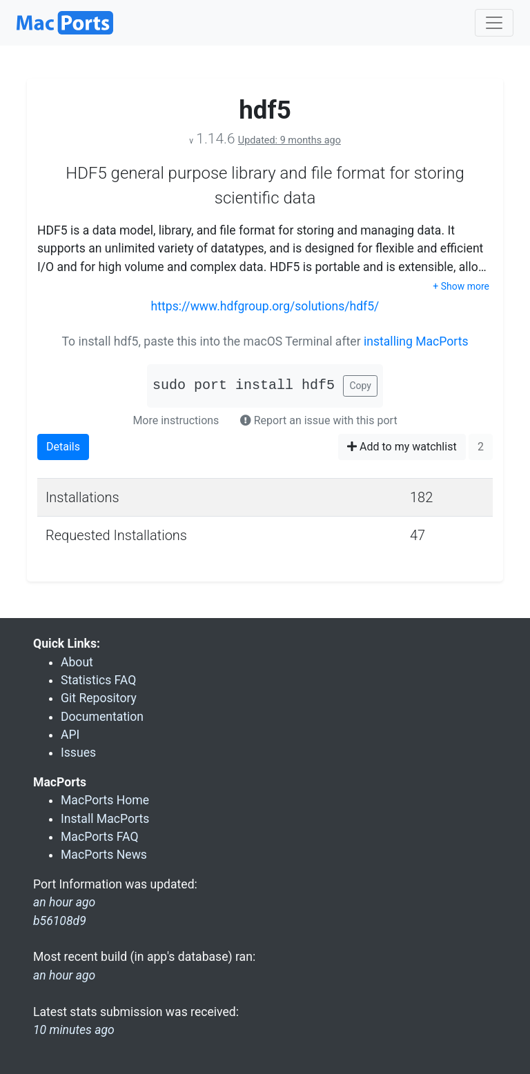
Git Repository (99, 698)
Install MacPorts (105, 819)
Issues (78, 752)
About (77, 662)
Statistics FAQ (98, 680)
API (70, 735)
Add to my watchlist (402, 446)
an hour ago (64, 975)
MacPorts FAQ (100, 837)
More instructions (175, 420)
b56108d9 (59, 921)
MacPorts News (104, 855)
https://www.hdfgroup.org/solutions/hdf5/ (265, 306)
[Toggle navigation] (494, 23)
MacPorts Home (105, 800)
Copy (360, 385)
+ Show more (461, 286)
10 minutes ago (74, 1030)
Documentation (102, 717)
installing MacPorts (416, 341)
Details (63, 446)
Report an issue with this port (319, 420)
